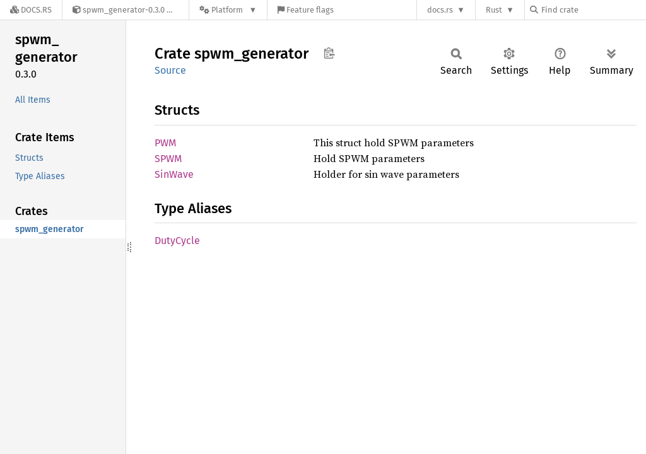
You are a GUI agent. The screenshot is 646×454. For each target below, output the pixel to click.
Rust (494, 10)
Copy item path (329, 53)
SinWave (174, 174)
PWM (166, 143)
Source (170, 70)
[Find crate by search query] (593, 10)
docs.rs (440, 10)
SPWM (168, 159)
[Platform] (228, 10)
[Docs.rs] (31, 10)
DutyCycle (177, 241)
